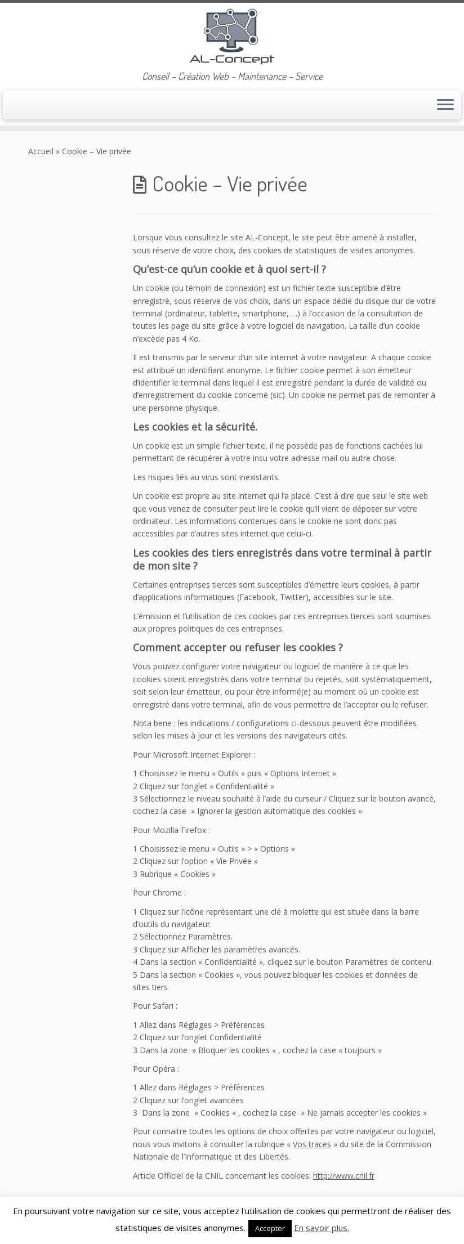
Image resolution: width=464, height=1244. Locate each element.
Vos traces (312, 1144)
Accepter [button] (270, 1228)
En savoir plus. (321, 1227)
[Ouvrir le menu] (445, 105)
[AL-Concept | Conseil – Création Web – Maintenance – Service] (232, 36)
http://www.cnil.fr (343, 1175)
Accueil (40, 151)
